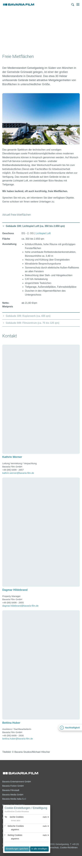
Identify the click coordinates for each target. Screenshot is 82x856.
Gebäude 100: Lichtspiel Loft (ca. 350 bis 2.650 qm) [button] (35, 226)
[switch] (12, 820)
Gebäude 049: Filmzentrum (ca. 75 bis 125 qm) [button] (32, 323)
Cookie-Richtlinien (69, 847)
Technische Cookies (14, 817)
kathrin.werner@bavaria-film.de (18, 473)
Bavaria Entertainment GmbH (16, 781)
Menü (78, 4)
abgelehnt (15, 830)
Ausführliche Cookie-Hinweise (17, 812)
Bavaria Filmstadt (10, 790)
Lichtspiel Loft (43, 233)
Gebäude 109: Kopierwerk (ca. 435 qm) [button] (28, 316)
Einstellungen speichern (17, 849)
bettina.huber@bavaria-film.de (17, 738)
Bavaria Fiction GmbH (13, 786)
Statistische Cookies (14, 826)
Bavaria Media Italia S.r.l (14, 799)
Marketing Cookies (13, 835)
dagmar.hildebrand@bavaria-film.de (20, 605)
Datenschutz (53, 847)
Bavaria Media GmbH (12, 794)
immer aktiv (15, 820)
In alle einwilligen (39, 849)
